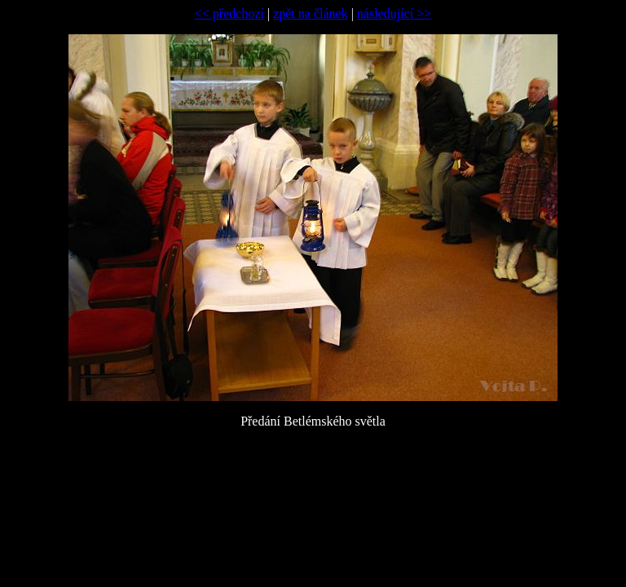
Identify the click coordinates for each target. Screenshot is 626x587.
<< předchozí (229, 13)
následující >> (394, 13)
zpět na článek (310, 13)
